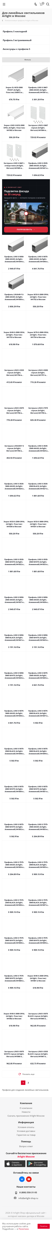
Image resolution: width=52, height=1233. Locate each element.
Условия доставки (26, 1131)
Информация (26, 1122)
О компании (26, 1108)
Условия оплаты (26, 1127)
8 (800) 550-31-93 (28, 1192)
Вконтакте (22, 1179)
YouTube (29, 1179)
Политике (24, 1228)
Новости (26, 1111)
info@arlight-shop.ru (28, 1198)
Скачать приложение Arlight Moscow (26, 1115)
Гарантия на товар (26, 1134)
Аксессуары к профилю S (16, 49)
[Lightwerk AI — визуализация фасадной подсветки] (26, 207)
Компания (26, 1103)
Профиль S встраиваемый (17, 40)
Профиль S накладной (15, 31)
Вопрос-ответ (26, 1146)
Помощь (26, 1141)
